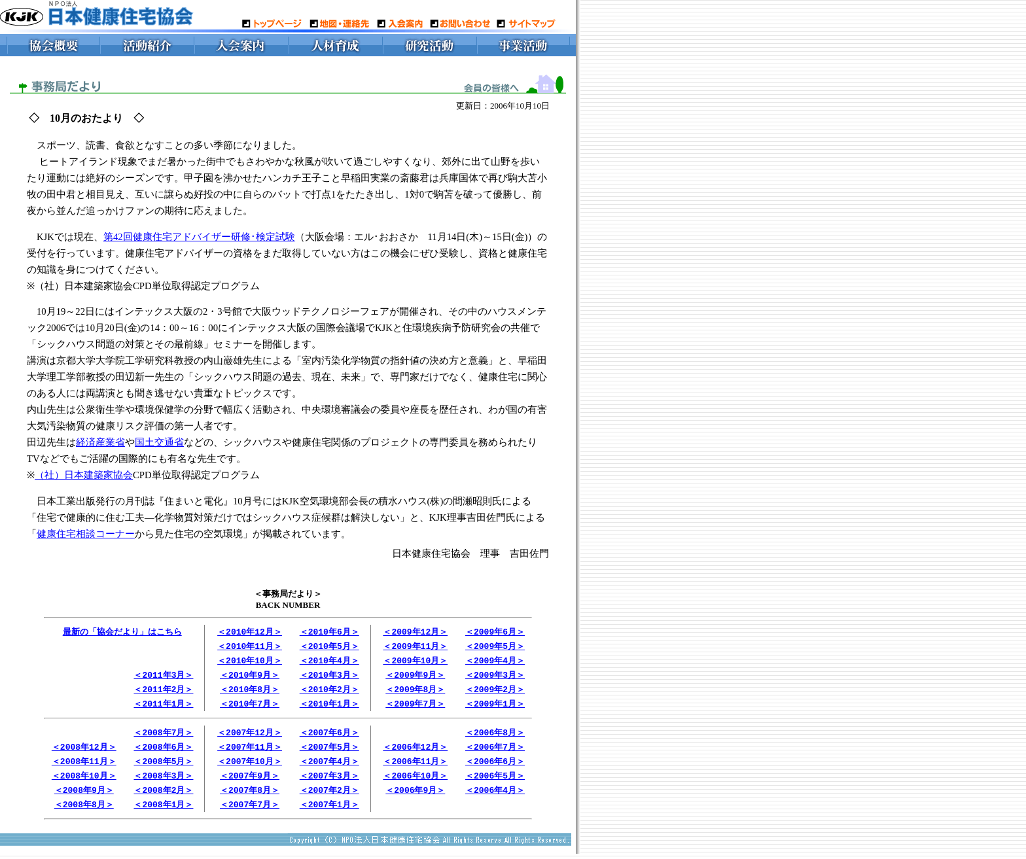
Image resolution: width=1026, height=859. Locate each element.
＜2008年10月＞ (84, 782)
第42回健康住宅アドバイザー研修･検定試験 (199, 237)
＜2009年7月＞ (415, 707)
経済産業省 (100, 442)
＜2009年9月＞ (415, 677)
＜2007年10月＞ (249, 767)
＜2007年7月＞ (249, 812)
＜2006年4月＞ (495, 797)
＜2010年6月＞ (329, 632)
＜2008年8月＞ (84, 812)
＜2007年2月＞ (329, 797)
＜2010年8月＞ (249, 692)
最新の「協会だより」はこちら (122, 632)
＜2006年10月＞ (415, 782)
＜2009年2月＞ (495, 692)
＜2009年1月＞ (495, 707)
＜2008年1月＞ (163, 812)
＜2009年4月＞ (495, 662)
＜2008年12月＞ (84, 752)
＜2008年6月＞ (163, 752)
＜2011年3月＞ (163, 677)
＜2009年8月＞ (415, 692)
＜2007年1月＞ (329, 812)
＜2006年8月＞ (495, 737)
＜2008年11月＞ (84, 767)
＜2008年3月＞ (163, 782)
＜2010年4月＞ (329, 662)
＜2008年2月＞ (163, 797)
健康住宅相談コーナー (86, 534)
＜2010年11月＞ (249, 647)
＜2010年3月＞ (329, 677)
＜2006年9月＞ (415, 797)
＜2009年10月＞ (415, 662)
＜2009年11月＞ (415, 647)
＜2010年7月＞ (249, 707)
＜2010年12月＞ (249, 632)
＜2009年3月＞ (495, 677)
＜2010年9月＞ (249, 677)
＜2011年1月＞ (163, 707)
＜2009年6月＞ (495, 632)
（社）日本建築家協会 (84, 475)
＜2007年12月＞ (249, 737)
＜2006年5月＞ (495, 782)
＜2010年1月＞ (329, 707)
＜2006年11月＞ (415, 767)
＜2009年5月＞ (495, 647)
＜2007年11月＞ (249, 752)
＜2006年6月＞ (495, 767)
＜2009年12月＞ (415, 632)
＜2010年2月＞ (329, 692)
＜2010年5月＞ (329, 647)
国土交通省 (159, 442)
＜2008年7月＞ (163, 737)
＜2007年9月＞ (249, 782)
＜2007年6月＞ (329, 737)
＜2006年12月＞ (415, 752)
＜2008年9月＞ (84, 797)
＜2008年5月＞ (163, 767)
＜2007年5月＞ (329, 752)
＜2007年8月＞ (249, 797)
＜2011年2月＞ (163, 692)
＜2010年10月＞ (249, 662)
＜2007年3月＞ (329, 782)
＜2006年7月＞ (495, 752)
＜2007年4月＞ (329, 767)
